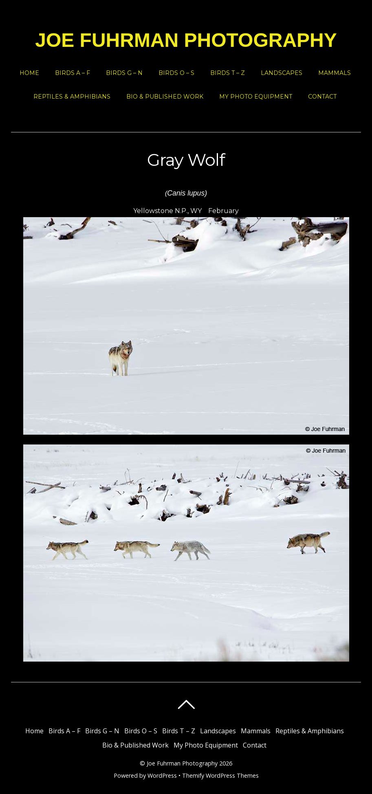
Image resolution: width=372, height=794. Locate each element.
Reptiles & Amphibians (71, 96)
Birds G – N (124, 73)
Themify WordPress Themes (220, 775)
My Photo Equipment (255, 96)
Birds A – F (72, 73)
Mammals (334, 73)
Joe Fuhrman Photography (182, 763)
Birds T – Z (227, 73)
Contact (322, 96)
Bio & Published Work (164, 96)
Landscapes (281, 73)
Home (29, 73)
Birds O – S (176, 73)
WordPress (162, 775)
